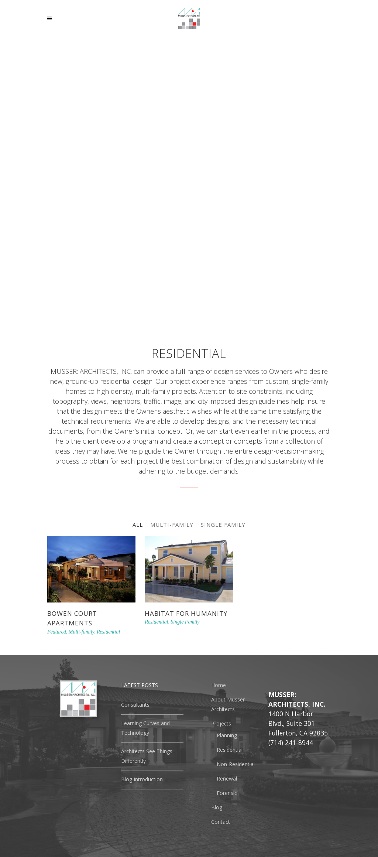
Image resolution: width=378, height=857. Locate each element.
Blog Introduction (142, 779)
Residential (230, 749)
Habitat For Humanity (186, 613)
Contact (220, 821)
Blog (216, 807)
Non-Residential (236, 764)
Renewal (227, 778)
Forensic (227, 792)
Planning (227, 735)
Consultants (135, 704)
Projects (221, 723)
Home (218, 685)
